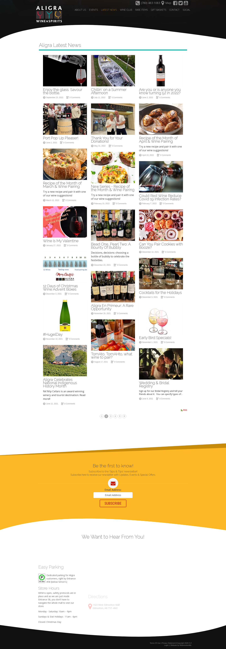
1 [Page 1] (101, 416)
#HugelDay (53, 333)
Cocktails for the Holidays (160, 291)
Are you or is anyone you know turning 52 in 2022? (160, 90)
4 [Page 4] (115, 416)
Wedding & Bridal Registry (154, 384)
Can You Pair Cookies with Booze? (161, 245)
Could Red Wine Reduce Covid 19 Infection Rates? (160, 196)
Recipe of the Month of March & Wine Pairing (62, 184)
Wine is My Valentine (60, 240)
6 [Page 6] (124, 416)
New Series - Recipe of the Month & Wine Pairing (113, 187)
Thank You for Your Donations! (106, 139)
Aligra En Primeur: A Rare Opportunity (112, 306)
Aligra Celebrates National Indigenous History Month (60, 382)
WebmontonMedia (187, 645)
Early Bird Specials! (155, 337)
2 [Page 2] (106, 416)
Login (166, 645)
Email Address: (113, 489)
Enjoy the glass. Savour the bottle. (62, 90)
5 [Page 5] (119, 416)
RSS (185, 409)
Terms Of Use (155, 642)
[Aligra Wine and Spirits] (48, 14)
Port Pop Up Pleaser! (60, 137)
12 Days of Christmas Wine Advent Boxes (60, 287)
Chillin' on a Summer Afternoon (108, 90)
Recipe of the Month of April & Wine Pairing (158, 139)
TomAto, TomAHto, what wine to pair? (111, 355)
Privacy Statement (169, 642)
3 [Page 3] (110, 416)
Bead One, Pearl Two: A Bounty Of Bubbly (111, 245)
